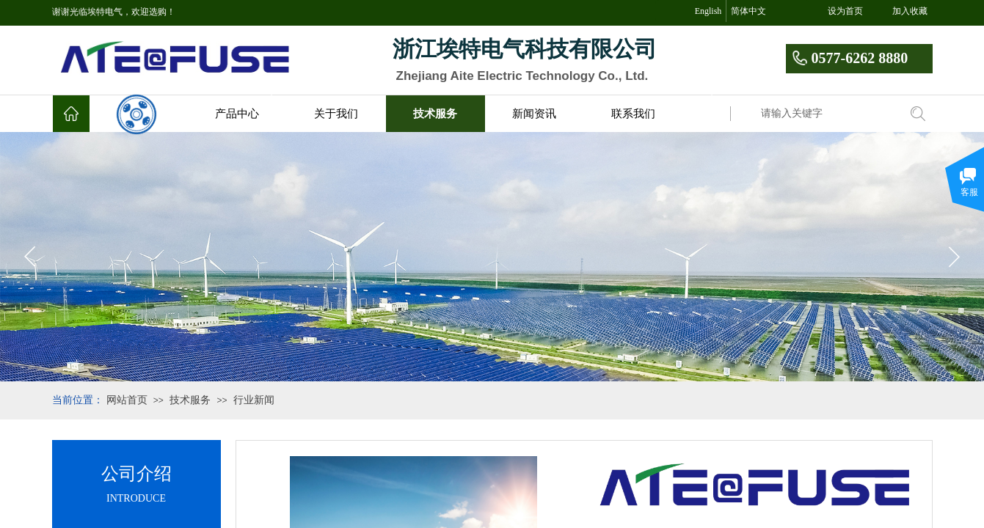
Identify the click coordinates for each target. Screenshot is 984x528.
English (708, 11)
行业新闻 (253, 400)
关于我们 (336, 114)
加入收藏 (909, 11)
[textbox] (826, 113)
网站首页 (126, 400)
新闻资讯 (534, 114)
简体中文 (748, 11)
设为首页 (845, 11)
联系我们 (633, 114)
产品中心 (237, 114)
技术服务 (435, 114)
